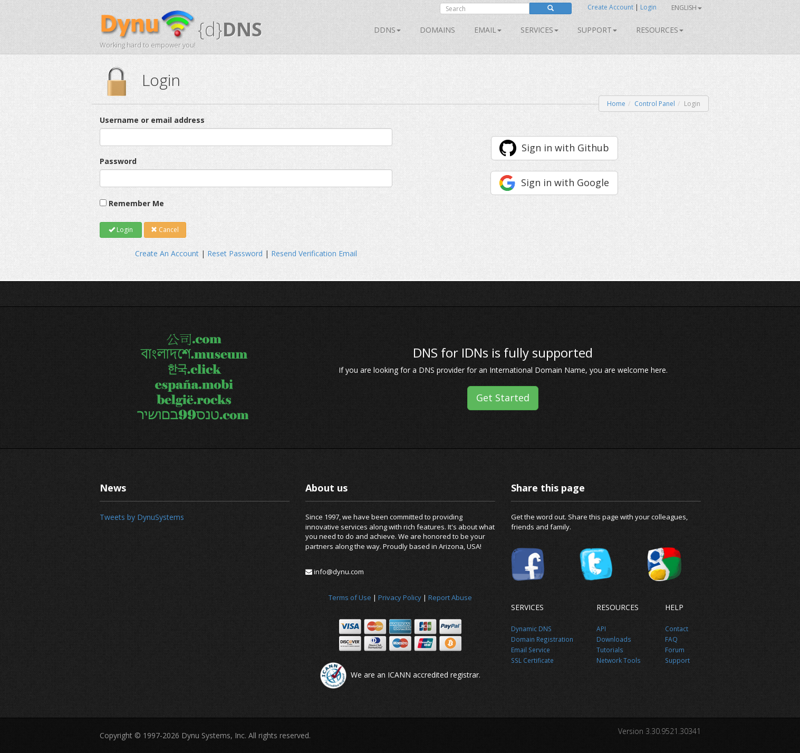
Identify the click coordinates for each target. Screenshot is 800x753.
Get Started (502, 397)
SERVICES (539, 30)
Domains (437, 30)
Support (597, 30)
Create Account (610, 7)
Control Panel (654, 103)
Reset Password (235, 253)
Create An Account (167, 253)
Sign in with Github (565, 147)
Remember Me (136, 203)
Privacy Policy (399, 597)
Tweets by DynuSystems (142, 517)
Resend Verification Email (314, 253)
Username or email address (152, 120)
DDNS (387, 30)
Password (118, 161)
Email (488, 30)
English (686, 7)
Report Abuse (450, 597)
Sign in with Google (565, 182)
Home (616, 103)
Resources (659, 30)
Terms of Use (350, 597)
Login (648, 7)
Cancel (165, 229)
